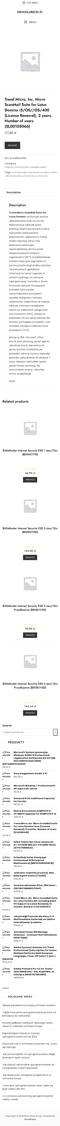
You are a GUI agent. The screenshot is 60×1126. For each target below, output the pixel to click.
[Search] (55, 732)
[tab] (13, 192)
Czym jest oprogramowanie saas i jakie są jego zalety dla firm (27, 1087)
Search (7, 725)
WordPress (30, 1119)
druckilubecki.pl (30, 12)
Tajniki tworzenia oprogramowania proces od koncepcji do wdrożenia (29, 1014)
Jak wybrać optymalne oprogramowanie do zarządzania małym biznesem (28, 1066)
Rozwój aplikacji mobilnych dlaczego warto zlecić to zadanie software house (27, 1024)
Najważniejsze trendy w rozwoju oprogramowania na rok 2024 (21, 1034)
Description (14, 192)
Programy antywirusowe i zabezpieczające (25, 167)
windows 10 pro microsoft (35, 176)
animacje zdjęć (19, 172)
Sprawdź (12, 145)
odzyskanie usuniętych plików (42, 172)
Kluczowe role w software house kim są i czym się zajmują (29, 1045)
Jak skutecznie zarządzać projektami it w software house (26, 1076)
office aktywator (13, 176)
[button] (30, 22)
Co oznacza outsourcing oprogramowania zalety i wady (27, 1097)
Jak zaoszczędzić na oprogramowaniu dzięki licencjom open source (28, 1055)
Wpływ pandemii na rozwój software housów (29, 1005)
